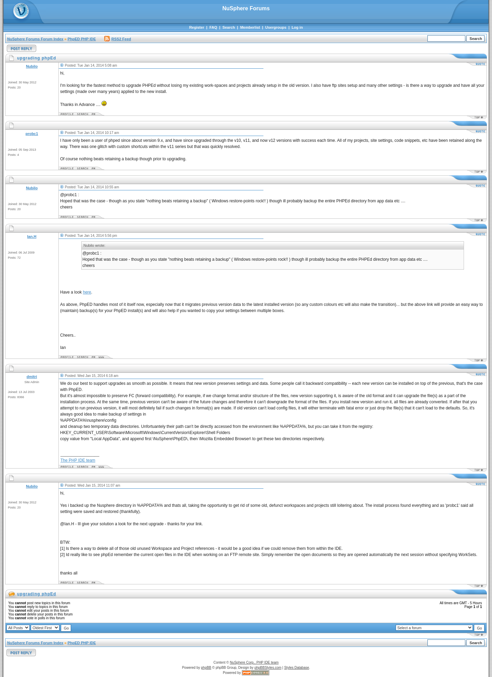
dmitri (32, 377)
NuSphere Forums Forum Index (35, 39)
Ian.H (32, 236)
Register (196, 27)
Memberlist (250, 27)
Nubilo (32, 66)
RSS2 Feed (117, 39)
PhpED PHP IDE (82, 39)
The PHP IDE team (77, 460)
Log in (297, 27)
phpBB (206, 667)
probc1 (32, 134)
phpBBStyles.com (268, 667)
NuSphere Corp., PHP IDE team (254, 662)
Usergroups (275, 27)
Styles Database (296, 667)
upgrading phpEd (36, 594)
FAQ (213, 27)
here (87, 292)
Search (228, 27)
